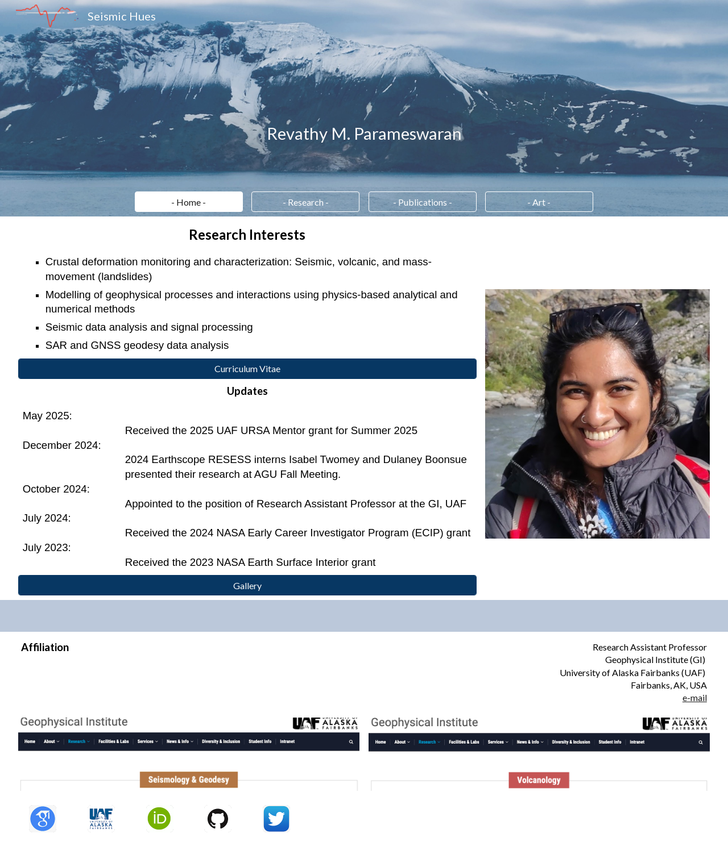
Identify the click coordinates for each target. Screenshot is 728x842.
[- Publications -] (422, 201)
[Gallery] (247, 585)
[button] (189, 201)
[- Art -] (539, 201)
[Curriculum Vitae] (247, 368)
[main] (364, 133)
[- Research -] (305, 201)
